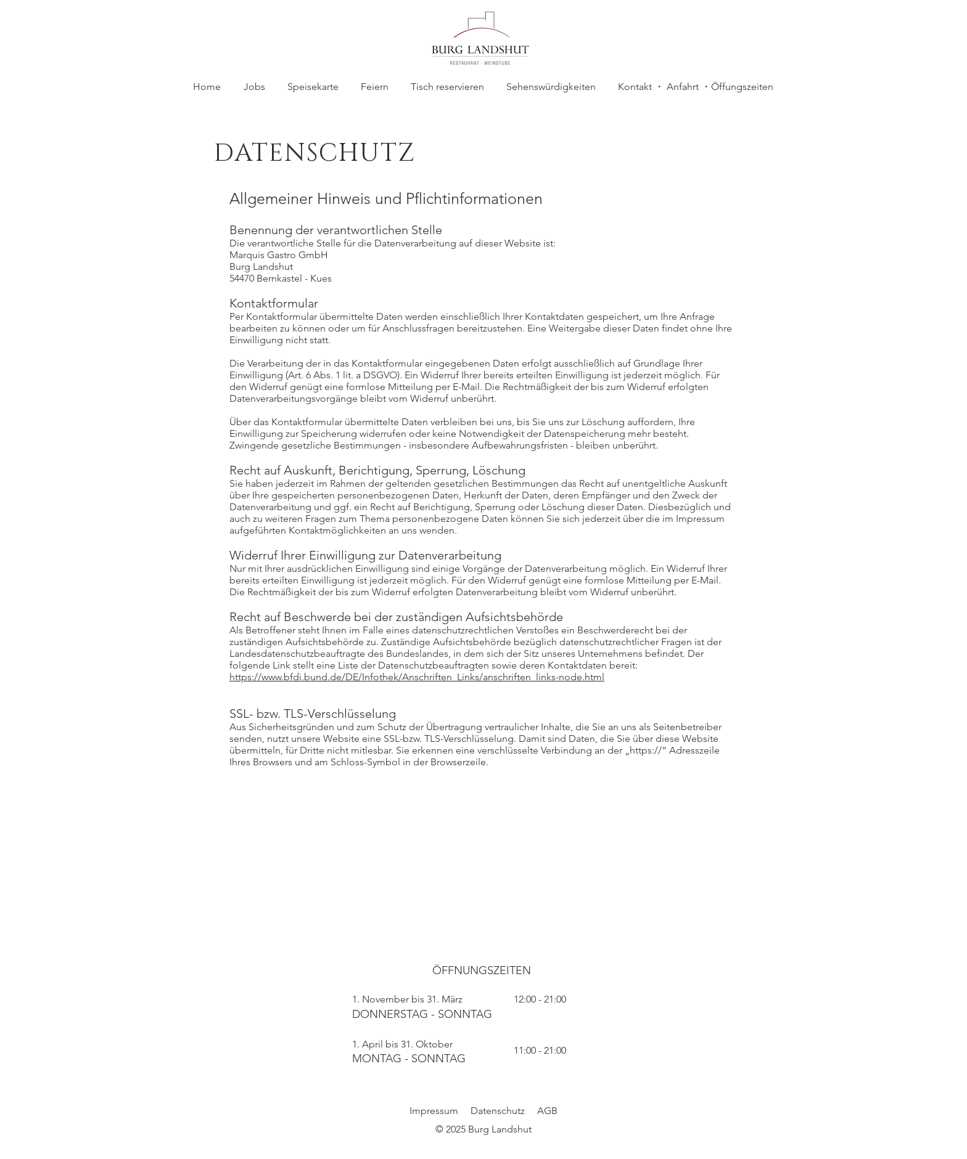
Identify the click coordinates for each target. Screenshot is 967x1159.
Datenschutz (498, 1110)
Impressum (433, 1110)
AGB (547, 1110)
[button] (375, 86)
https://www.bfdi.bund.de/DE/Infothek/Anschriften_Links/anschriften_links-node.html (416, 677)
